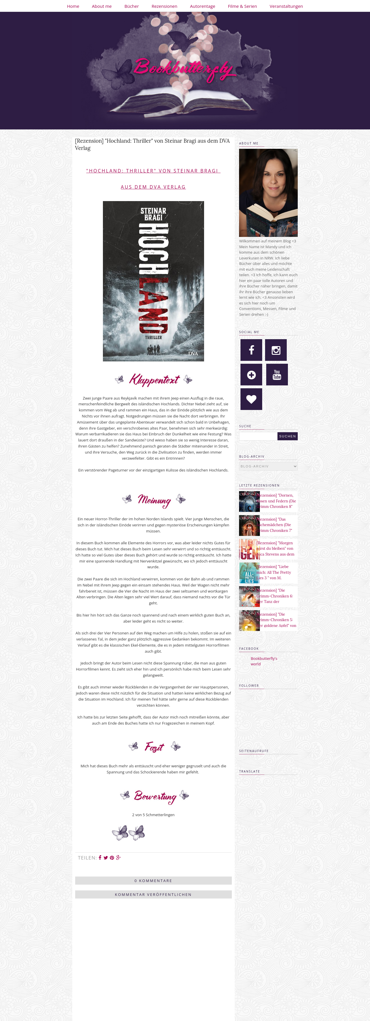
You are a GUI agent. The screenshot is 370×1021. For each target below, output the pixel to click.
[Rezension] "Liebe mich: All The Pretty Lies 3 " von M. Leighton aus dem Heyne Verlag (273, 578)
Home (73, 6)
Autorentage (202, 6)
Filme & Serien (242, 6)
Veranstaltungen (286, 6)
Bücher (132, 6)
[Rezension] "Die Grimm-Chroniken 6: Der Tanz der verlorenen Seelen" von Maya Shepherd (274, 601)
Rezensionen (164, 6)
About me (102, 6)
